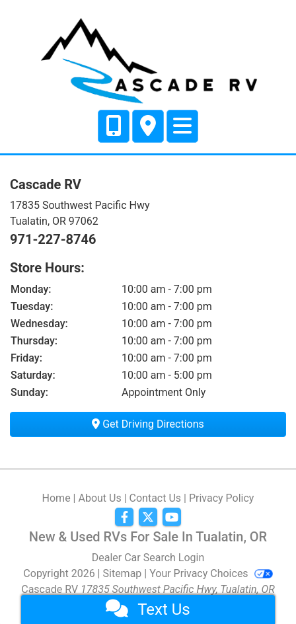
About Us (99, 498)
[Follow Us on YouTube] (172, 517)
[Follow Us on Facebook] (124, 517)
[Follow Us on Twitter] (148, 517)
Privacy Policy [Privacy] (221, 498)
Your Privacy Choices (210, 573)
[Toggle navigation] (182, 126)
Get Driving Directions (148, 424)
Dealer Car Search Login (148, 557)
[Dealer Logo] (148, 59)
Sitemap (122, 573)
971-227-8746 (53, 239)
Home (56, 498)
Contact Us (156, 498)
